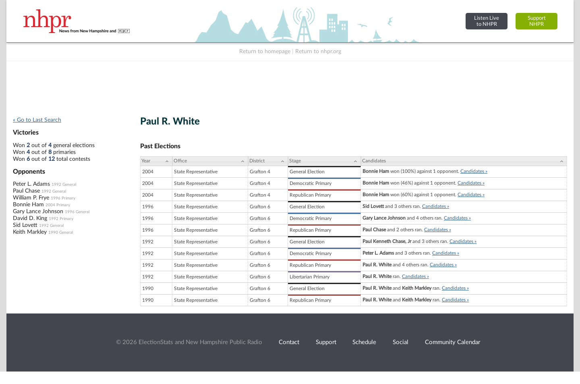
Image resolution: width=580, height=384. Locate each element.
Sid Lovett (25, 225)
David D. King (30, 218)
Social (400, 342)
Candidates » (473, 171)
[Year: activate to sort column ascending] (156, 161)
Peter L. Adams (31, 184)
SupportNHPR (537, 21)
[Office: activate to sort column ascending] (210, 161)
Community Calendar (452, 342)
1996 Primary (63, 198)
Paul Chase (26, 191)
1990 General (60, 232)
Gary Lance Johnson (38, 211)
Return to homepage (264, 51)
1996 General (77, 212)
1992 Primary (61, 219)
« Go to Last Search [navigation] (37, 120)
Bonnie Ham (28, 205)
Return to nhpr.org (318, 51)
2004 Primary (58, 205)
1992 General (64, 185)
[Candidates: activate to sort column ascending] (464, 161)
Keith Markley (30, 232)
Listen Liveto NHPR (486, 21)
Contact (289, 342)
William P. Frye (31, 198)
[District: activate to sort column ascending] (268, 161)
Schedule (364, 342)
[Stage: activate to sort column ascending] (324, 161)
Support (326, 342)
